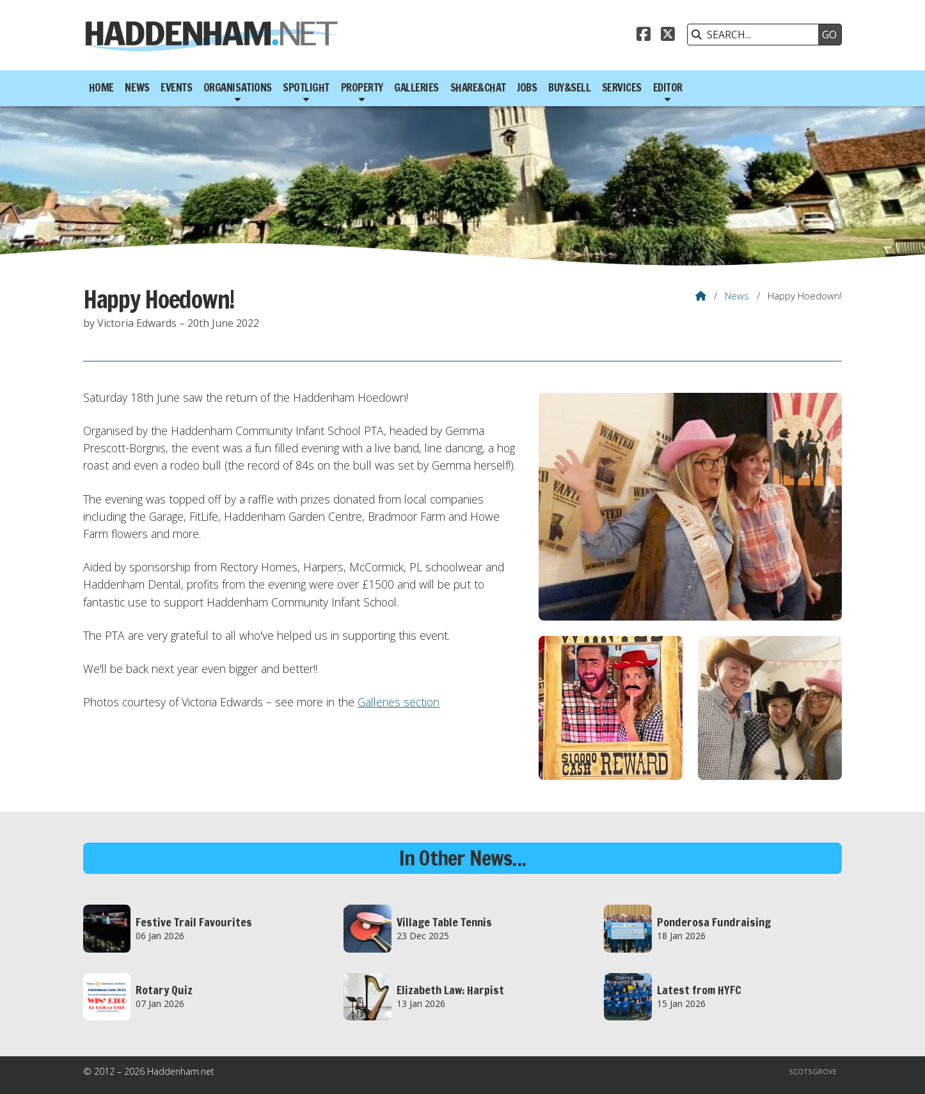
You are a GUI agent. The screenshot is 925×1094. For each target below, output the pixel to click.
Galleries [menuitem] (416, 87)
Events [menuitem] (176, 87)
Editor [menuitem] (668, 87)
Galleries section (398, 702)
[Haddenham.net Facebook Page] (643, 36)
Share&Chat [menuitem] (478, 87)
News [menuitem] (137, 87)
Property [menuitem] (362, 87)
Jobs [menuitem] (527, 87)
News (737, 295)
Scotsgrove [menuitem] (813, 1071)
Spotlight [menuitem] (306, 87)
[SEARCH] (756, 34)
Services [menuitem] (622, 87)
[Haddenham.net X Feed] (668, 36)
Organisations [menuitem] (237, 87)
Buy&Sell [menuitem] (569, 87)
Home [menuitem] (101, 87)
